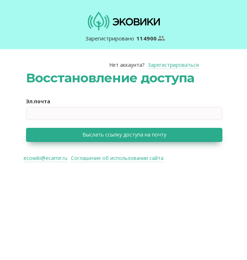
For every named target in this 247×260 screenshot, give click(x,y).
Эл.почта (38, 101)
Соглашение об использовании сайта (117, 158)
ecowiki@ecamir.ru (45, 158)
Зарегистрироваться (173, 64)
